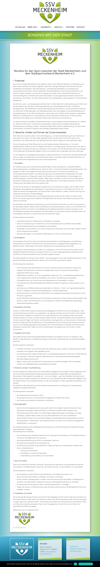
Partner (70, 27)
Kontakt (81, 27)
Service (58, 27)
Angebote (45, 27)
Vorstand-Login (75, 551)
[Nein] (98, 564)
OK (75, 564)
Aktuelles (20, 27)
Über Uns (32, 27)
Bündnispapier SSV (19, 527)
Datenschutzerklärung (78, 549)
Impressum (74, 546)
